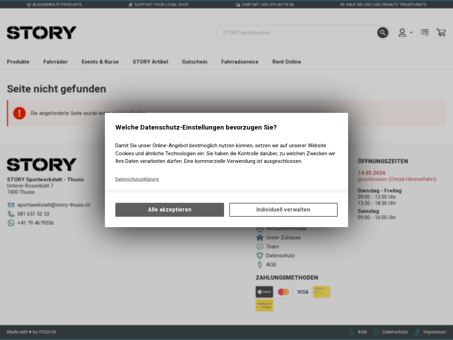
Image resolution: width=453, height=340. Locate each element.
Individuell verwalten (283, 209)
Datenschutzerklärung (137, 179)
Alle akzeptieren (169, 209)
